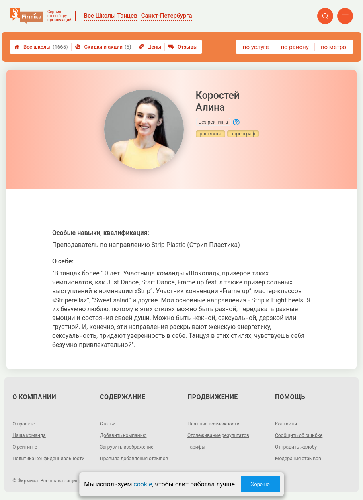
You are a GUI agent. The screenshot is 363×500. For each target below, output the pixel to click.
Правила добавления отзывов (134, 458)
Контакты (286, 424)
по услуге (256, 47)
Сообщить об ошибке (298, 435)
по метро (333, 47)
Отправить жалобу (296, 447)
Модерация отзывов (298, 458)
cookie (142, 484)
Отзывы (182, 47)
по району (294, 47)
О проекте (23, 424)
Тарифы (196, 447)
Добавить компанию (123, 435)
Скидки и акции (103, 47)
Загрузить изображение (127, 447)
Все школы (41, 47)
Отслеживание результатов (218, 435)
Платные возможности (213, 424)
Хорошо (260, 484)
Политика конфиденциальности (48, 458)
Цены (150, 47)
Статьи (107, 424)
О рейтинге (24, 447)
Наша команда (29, 435)
